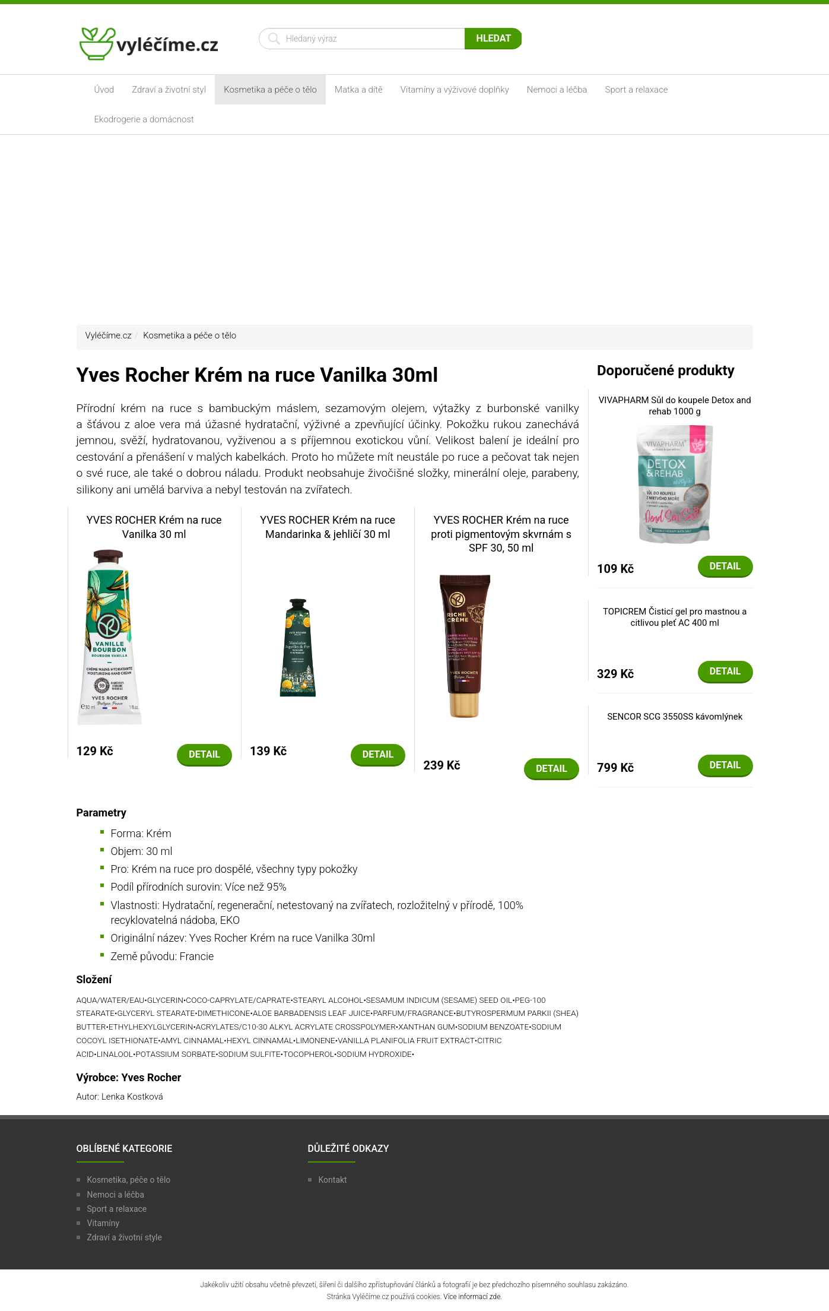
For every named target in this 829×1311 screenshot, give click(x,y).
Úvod (104, 89)
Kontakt (333, 1180)
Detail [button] (204, 754)
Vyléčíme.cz (108, 335)
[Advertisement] (415, 230)
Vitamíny (103, 1223)
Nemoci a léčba (557, 89)
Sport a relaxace (636, 89)
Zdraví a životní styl (169, 89)
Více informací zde (471, 1297)
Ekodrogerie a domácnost (144, 119)
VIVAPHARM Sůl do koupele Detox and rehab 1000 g (675, 406)
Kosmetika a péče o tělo (270, 89)
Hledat (494, 38)
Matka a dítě (359, 89)
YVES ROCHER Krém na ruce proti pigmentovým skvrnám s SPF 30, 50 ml (501, 534)
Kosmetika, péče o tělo (129, 1180)
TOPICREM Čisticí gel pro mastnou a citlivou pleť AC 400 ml (675, 617)
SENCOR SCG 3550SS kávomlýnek (674, 716)
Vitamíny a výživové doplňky (455, 89)
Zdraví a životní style (124, 1237)
